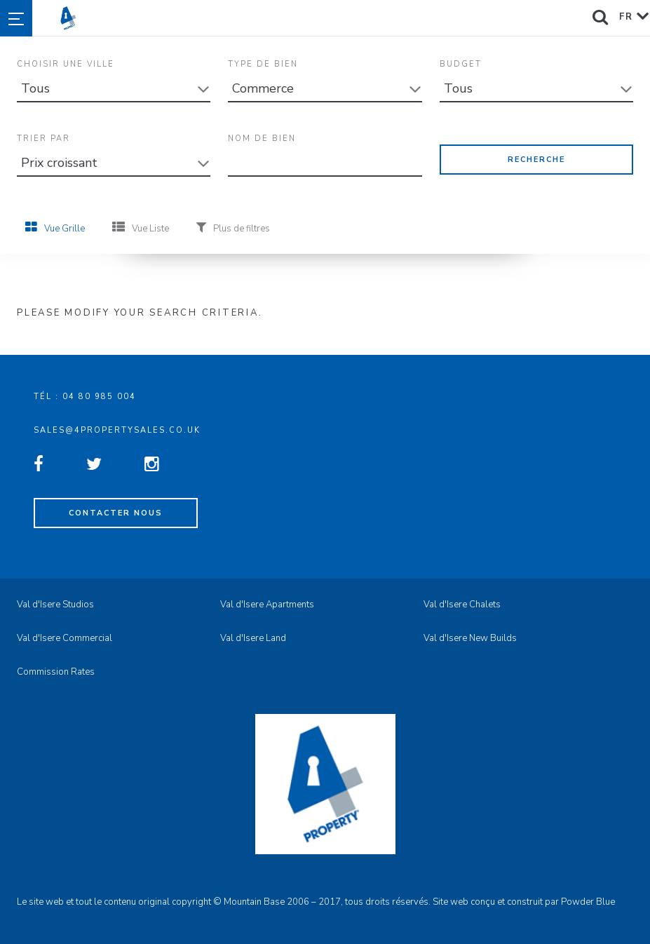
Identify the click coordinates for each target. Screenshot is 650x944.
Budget (461, 64)
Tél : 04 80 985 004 (85, 396)
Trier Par (43, 138)
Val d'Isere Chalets (462, 604)
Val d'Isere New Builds (470, 638)
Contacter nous (116, 513)
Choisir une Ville (65, 64)
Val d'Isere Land (253, 638)
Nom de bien (262, 138)
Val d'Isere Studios (55, 604)
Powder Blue (588, 902)
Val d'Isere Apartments (267, 604)
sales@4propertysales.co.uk (117, 430)
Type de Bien (263, 64)
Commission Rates (56, 672)
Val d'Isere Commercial (64, 638)
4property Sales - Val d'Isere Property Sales (349, 18)
